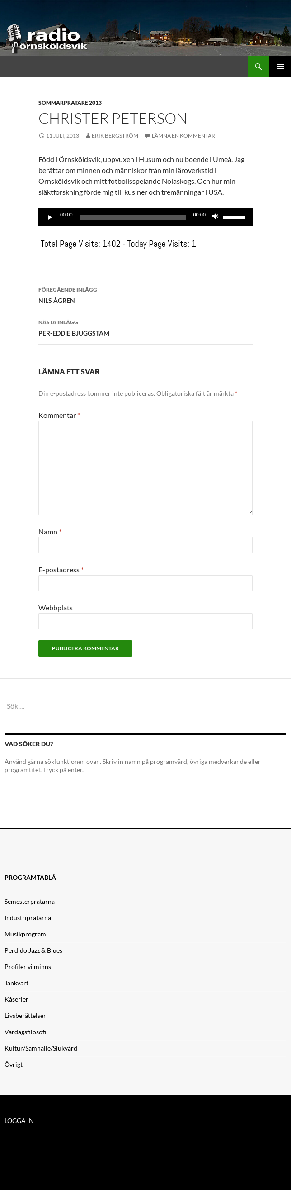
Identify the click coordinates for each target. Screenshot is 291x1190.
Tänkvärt (16, 983)
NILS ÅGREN (145, 294)
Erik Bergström (115, 135)
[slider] (133, 217)
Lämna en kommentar (183, 135)
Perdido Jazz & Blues (33, 950)
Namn (49, 531)
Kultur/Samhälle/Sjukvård (41, 1048)
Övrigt (14, 1064)
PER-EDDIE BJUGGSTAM (145, 327)
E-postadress (61, 569)
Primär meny (280, 66)
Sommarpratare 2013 (70, 102)
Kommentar (59, 415)
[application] (145, 217)
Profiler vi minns (28, 966)
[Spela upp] (50, 217)
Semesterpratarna (30, 901)
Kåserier (16, 999)
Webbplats (55, 607)
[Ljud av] (215, 217)
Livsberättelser (25, 1015)
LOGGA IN (19, 1120)
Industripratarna (28, 917)
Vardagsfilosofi (25, 1032)
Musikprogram (25, 934)
